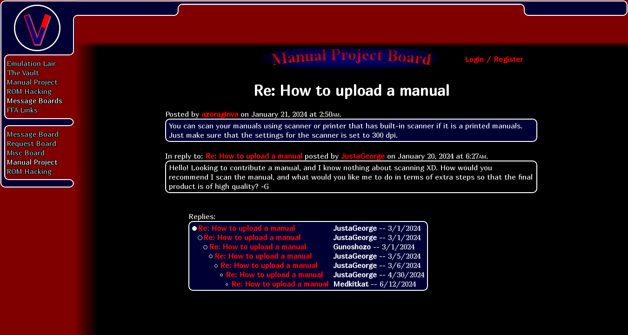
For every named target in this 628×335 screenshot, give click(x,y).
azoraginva (219, 114)
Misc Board (26, 152)
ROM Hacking (29, 91)
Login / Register (494, 59)
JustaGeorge (363, 156)
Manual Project (32, 82)
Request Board (31, 143)
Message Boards (34, 100)
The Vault (23, 72)
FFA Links (22, 110)
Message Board (33, 134)
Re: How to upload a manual (253, 156)
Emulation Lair (31, 63)
